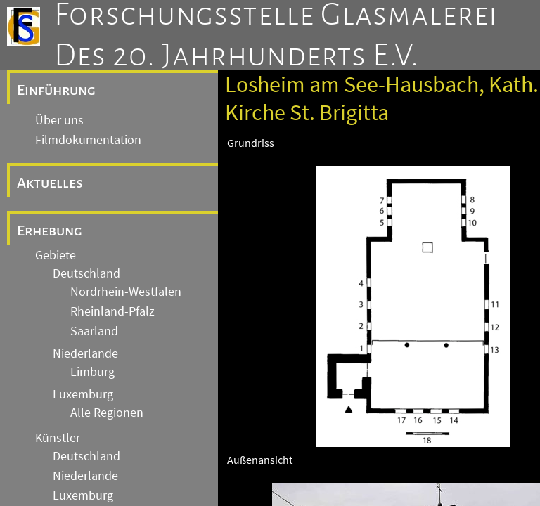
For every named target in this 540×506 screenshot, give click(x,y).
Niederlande (85, 353)
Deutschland (86, 273)
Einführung (56, 90)
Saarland (94, 331)
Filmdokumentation (88, 140)
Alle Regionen (106, 412)
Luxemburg (83, 394)
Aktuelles (50, 182)
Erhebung (49, 230)
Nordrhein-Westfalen (125, 291)
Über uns (59, 120)
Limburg (92, 371)
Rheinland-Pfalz (112, 311)
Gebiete (55, 255)
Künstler (57, 438)
